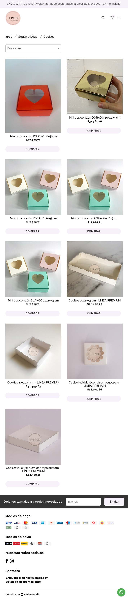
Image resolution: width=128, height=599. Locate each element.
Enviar (114, 501)
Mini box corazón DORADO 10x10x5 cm (94, 117)
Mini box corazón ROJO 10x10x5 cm (33, 136)
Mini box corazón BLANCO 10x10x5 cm (33, 300)
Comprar (32, 149)
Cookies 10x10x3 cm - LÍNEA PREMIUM (33, 382)
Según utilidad (28, 36)
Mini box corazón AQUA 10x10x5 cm (94, 218)
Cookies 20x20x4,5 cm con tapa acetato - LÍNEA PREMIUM (33, 469)
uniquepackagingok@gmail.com (27, 577)
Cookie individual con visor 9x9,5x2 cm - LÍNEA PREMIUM (95, 384)
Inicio (9, 36)
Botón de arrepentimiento (23, 581)
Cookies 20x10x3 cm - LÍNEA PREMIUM (95, 300)
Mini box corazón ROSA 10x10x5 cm (33, 218)
